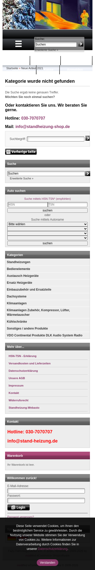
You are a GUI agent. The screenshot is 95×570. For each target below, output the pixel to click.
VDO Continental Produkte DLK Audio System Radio (44, 335)
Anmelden (75, 70)
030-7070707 (33, 118)
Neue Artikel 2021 (32, 68)
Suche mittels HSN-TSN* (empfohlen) (47, 198)
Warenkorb (45, 60)
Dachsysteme (16, 296)
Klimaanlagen (17, 303)
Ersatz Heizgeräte (19, 282)
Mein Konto (77, 60)
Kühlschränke (17, 321)
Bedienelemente (18, 269)
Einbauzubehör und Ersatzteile (29, 289)
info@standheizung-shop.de (42, 126)
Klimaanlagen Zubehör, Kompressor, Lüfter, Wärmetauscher (38, 312)
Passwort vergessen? (20, 516)
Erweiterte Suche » (46, 49)
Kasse (48, 70)
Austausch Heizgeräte (23, 276)
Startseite (16, 60)
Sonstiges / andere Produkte (27, 328)
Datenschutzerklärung (52, 549)
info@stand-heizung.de (32, 441)
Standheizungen (18, 262)
